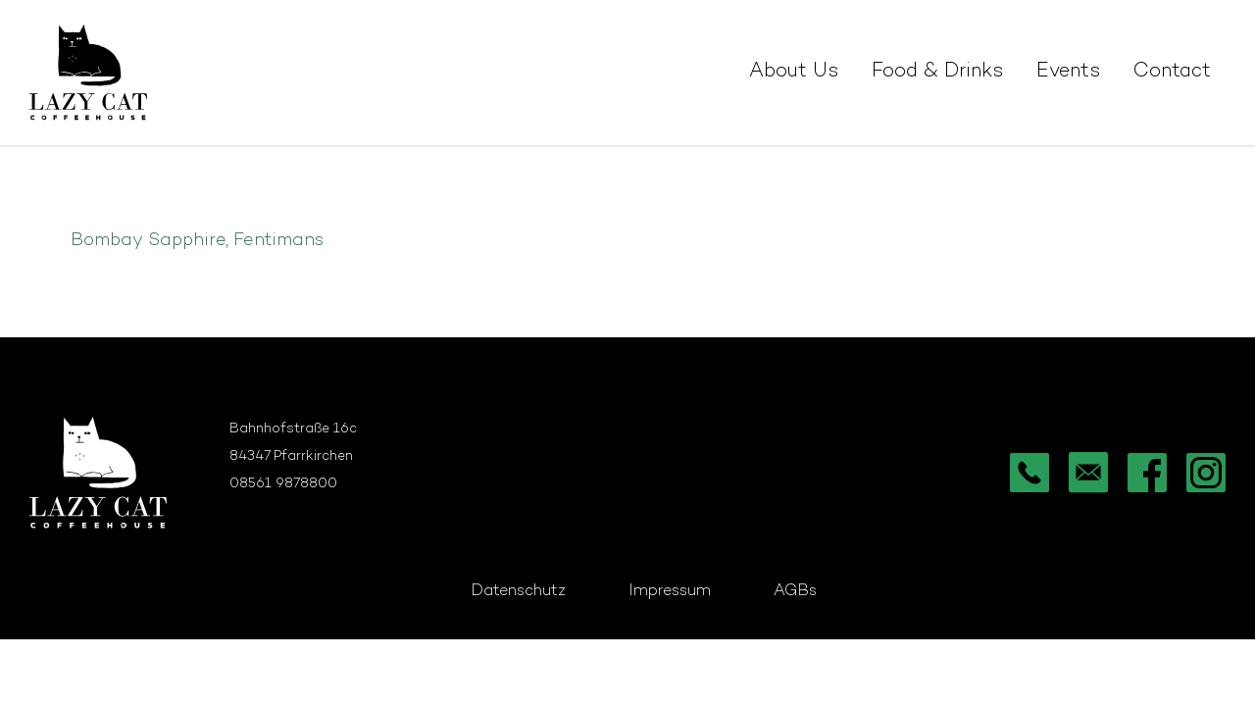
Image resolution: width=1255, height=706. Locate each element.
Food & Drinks (937, 72)
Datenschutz (518, 591)
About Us (793, 72)
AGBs (795, 591)
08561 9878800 (283, 484)
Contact (1172, 72)
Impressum (669, 591)
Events (1068, 72)
